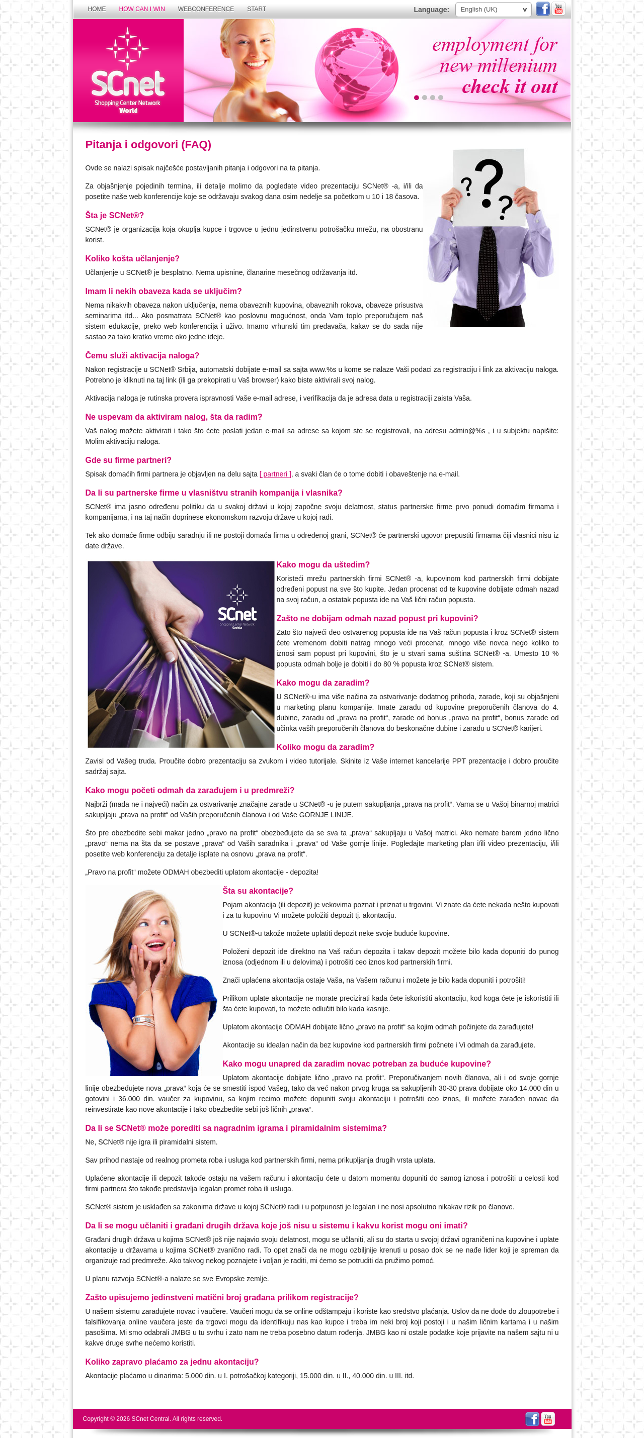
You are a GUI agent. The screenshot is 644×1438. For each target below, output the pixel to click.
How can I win (142, 9)
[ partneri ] (275, 474)
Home (97, 9)
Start (256, 9)
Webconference (206, 9)
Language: (431, 10)
